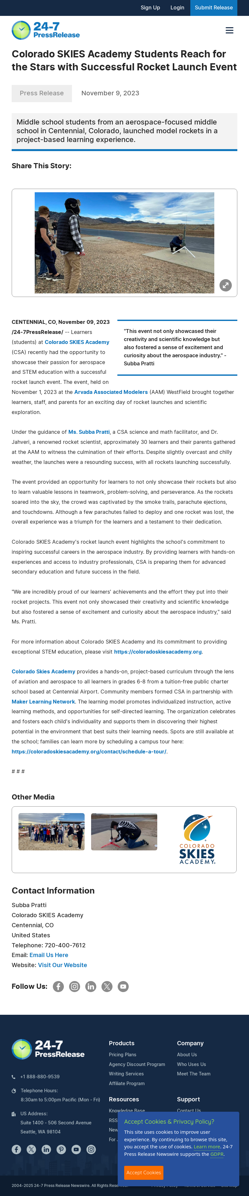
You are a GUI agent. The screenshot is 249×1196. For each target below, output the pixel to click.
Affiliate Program (127, 1084)
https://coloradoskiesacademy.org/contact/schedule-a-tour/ (89, 751)
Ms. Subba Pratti (89, 432)
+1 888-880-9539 (40, 1077)
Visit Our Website (62, 965)
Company (190, 1044)
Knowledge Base (127, 1111)
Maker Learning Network (43, 702)
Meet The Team (193, 1074)
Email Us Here (49, 955)
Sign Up (150, 7)
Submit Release (214, 7)
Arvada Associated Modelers (111, 392)
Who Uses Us (191, 1064)
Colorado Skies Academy (43, 671)
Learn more (207, 1146)
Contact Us (189, 1111)
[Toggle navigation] (229, 30)
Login (177, 7)
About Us (187, 1055)
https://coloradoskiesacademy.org (158, 652)
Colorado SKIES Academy (77, 342)
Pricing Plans (122, 1055)
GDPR (216, 1154)
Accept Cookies (143, 1172)
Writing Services (126, 1074)
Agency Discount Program (137, 1064)
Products (122, 1044)
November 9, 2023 (110, 93)
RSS (113, 1121)
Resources (124, 1100)
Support (188, 1100)
